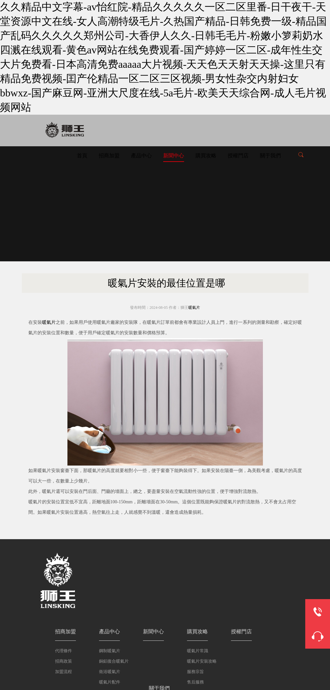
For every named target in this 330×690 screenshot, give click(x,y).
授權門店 (238, 155)
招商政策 (63, 661)
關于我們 (270, 155)
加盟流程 (63, 671)
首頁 (82, 155)
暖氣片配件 (109, 682)
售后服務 (195, 682)
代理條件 (63, 650)
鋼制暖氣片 (109, 650)
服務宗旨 (195, 671)
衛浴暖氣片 (109, 671)
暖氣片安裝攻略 (202, 661)
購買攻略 (205, 155)
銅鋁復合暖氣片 (114, 661)
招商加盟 (109, 155)
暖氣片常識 (197, 650)
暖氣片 (194, 307)
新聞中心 (173, 155)
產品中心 (141, 155)
